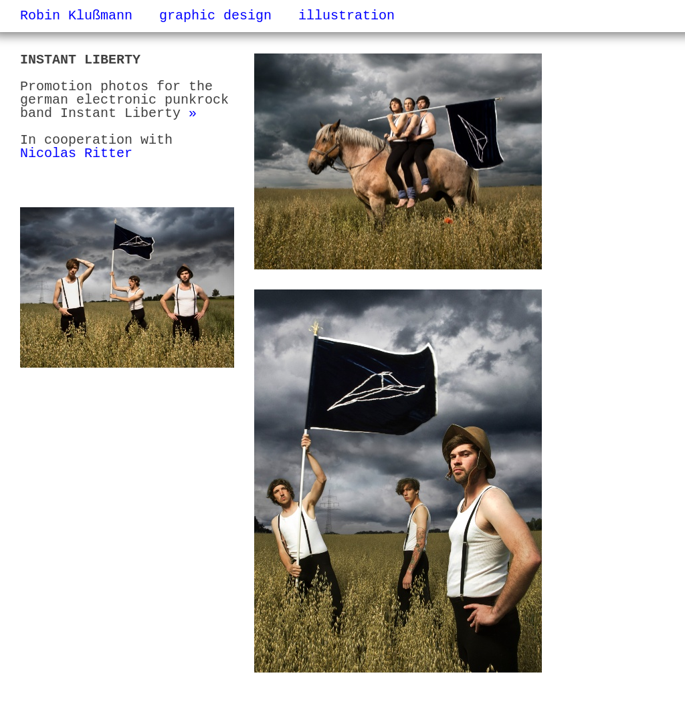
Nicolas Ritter (76, 153)
